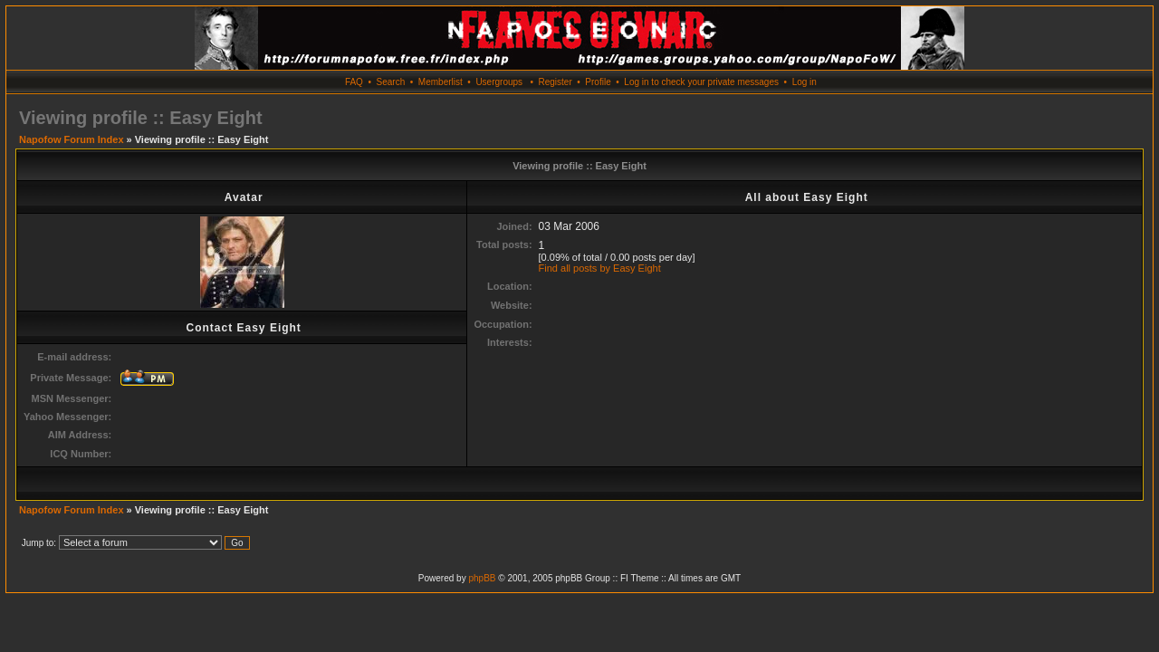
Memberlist (440, 82)
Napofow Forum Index (71, 139)
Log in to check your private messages (701, 82)
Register (554, 82)
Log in (804, 82)
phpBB (481, 578)
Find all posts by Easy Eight (600, 268)
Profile (597, 82)
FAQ (354, 82)
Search (391, 82)
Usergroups (498, 82)
